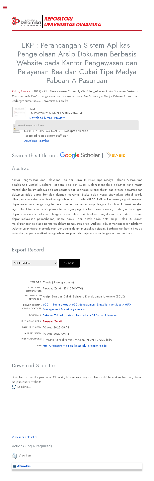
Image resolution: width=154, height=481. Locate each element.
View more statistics (25, 437)
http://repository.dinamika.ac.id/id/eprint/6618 (75, 346)
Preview (59, 118)
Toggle (7, 7)
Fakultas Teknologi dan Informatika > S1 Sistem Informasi (80, 315)
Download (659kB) (36, 140)
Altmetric (22, 466)
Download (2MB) (40, 118)
